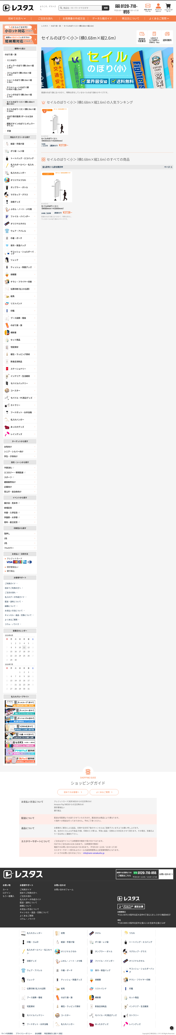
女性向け (8, 447)
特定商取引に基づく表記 (53, 1033)
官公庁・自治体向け (12, 492)
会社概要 (38, 1033)
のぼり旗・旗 (56, 26)
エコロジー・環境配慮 (15, 472)
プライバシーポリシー (24, 1033)
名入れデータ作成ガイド (14, 597)
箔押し (7, 534)
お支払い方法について (14, 611)
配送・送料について (13, 601)
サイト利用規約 (7, 1033)
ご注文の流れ (45, 18)
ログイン (6, 893)
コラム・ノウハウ (12, 624)
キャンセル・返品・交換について (18, 615)
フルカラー (9, 548)
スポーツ (9, 477)
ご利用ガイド (10, 583)
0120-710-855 (129, 6)
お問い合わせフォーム (63, 890)
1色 (5, 538)
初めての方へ (15, 18)
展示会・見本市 (12, 503)
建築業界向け (10, 482)
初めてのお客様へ (71, 792)
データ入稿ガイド (102, 18)
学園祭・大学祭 (12, 517)
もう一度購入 (8, 896)
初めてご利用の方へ (13, 588)
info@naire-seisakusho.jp (93, 853)
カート (6, 890)
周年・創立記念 (12, 522)
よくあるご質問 (157, 18)
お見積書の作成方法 (74, 18)
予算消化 (9, 468)
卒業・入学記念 (12, 513)
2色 (5, 543)
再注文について (130, 18)
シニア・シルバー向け (13, 452)
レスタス (44, 26)
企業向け (8, 487)
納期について (10, 606)
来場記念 (8, 508)
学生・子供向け (11, 456)
